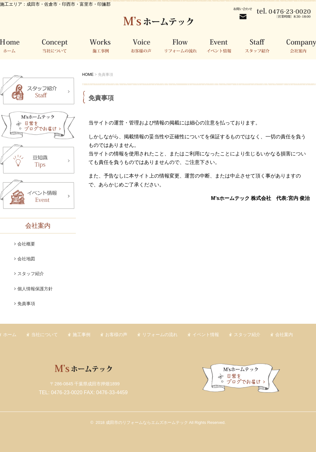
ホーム (16, 45)
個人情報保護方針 (35, 288)
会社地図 (26, 258)
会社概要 (26, 243)
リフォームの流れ (183, 45)
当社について (57, 45)
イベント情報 (222, 45)
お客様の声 (144, 45)
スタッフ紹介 (261, 45)
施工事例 (103, 45)
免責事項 (26, 303)
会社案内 (298, 45)
